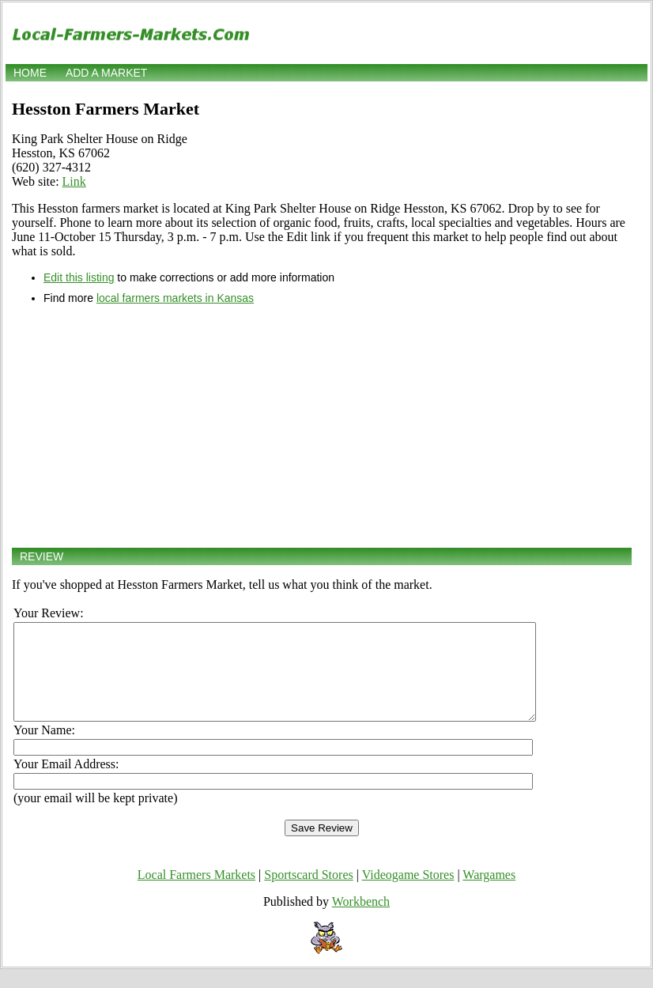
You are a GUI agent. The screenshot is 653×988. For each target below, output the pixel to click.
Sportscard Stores (308, 893)
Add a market (106, 72)
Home (30, 72)
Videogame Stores (408, 893)
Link (74, 181)
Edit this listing (78, 277)
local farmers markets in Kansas (175, 298)
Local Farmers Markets (196, 893)
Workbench (361, 920)
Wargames (488, 893)
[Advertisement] (322, 426)
